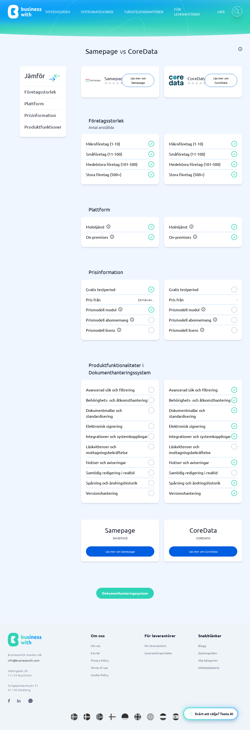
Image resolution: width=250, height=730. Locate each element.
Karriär (95, 653)
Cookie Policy (99, 675)
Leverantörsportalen (158, 653)
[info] (240, 49)
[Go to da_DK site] (86, 716)
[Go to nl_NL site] (163, 716)
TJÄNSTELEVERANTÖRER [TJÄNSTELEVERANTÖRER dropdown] (143, 11)
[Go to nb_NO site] (99, 716)
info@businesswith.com (23, 660)
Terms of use (99, 668)
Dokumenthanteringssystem (125, 593)
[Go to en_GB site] (137, 716)
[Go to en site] (150, 716)
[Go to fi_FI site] (112, 716)
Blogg (202, 646)
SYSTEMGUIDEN (57, 11)
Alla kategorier (208, 660)
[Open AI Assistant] (30, 701)
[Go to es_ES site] (175, 716)
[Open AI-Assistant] (210, 713)
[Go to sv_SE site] (74, 716)
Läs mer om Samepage (138, 80)
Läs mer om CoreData (221, 80)
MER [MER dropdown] (221, 11)
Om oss (95, 646)
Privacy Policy (100, 660)
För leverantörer (156, 646)
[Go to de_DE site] (125, 716)
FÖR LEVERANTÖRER (187, 11)
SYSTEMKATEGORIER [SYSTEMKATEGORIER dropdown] (97, 11)
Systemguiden (207, 653)
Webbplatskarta (208, 668)
